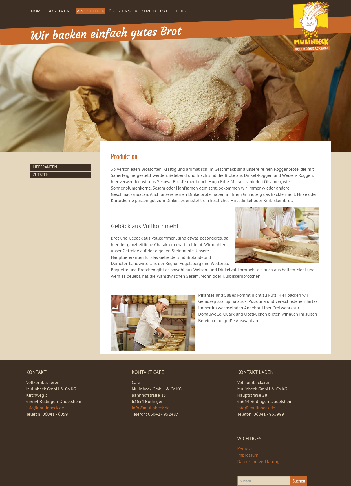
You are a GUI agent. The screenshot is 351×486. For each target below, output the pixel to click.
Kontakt (244, 449)
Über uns (120, 11)
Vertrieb (145, 11)
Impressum (247, 455)
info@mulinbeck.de (45, 408)
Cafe (165, 11)
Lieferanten (45, 167)
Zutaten (41, 174)
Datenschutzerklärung (258, 461)
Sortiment (59, 11)
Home (37, 11)
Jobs (181, 11)
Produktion (90, 11)
